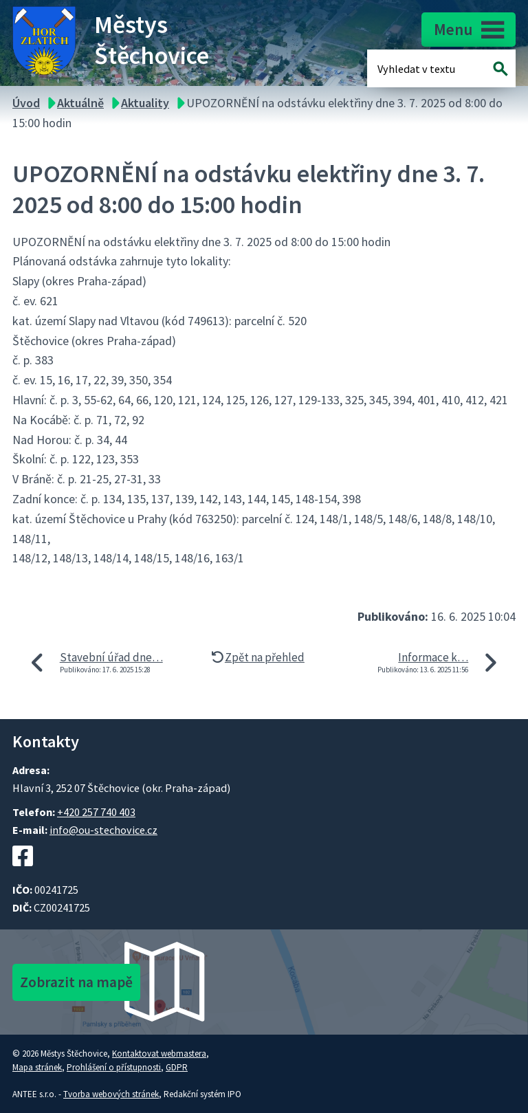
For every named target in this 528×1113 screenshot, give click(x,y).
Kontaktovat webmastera (159, 1053)
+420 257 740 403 (96, 812)
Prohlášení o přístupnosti (114, 1067)
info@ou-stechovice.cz (103, 830)
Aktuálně (80, 103)
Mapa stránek (37, 1067)
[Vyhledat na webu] (501, 68)
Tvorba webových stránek (111, 1094)
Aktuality (145, 103)
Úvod (26, 103)
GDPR (177, 1067)
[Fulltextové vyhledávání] (422, 68)
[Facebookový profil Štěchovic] (22, 873)
